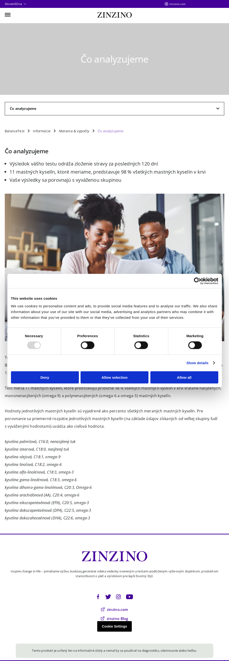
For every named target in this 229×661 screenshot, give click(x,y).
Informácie (42, 131)
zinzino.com (177, 4)
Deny (45, 377)
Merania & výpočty (74, 131)
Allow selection (114, 377)
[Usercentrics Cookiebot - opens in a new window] (197, 281)
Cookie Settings (114, 626)
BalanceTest (15, 131)
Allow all (184, 377)
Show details (197, 363)
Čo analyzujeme (111, 131)
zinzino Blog (114, 618)
